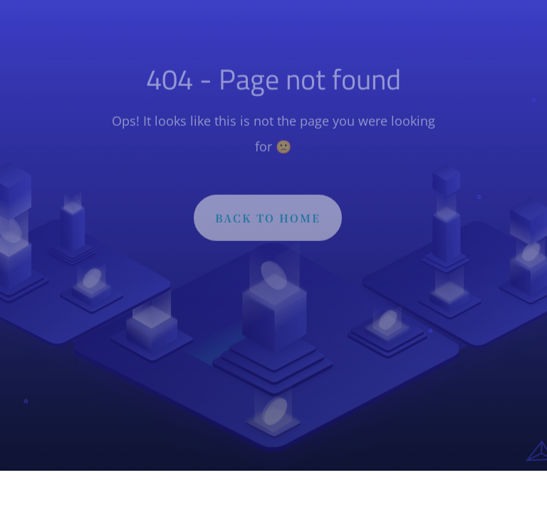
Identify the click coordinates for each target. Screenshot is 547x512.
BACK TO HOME (268, 219)
